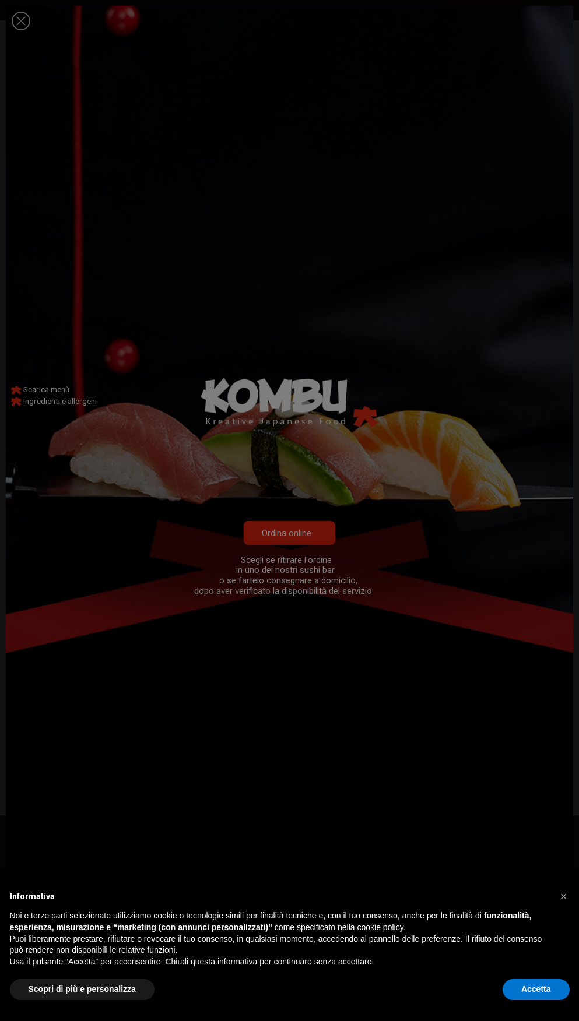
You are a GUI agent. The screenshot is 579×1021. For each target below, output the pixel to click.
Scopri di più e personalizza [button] (82, 989)
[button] (564, 896)
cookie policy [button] (380, 927)
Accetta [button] (536, 989)
